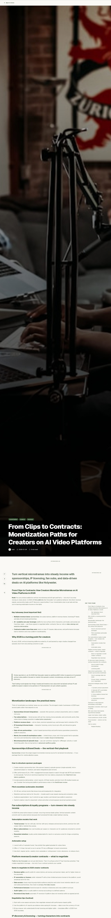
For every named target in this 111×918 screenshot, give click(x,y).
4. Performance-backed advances (97, 730)
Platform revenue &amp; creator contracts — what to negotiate (97, 681)
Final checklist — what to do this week (97, 752)
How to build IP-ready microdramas (97, 696)
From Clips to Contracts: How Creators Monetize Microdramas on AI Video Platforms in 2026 (98, 639)
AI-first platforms (38, 603)
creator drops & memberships (54, 741)
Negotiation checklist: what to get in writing (97, 738)
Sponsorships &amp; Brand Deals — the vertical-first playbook (98, 656)
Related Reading (95, 757)
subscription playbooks (43, 723)
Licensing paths (95, 700)
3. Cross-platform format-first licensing (99, 726)
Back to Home (9, 3)
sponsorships (35, 620)
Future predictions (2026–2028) (97, 748)
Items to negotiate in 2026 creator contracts (98, 685)
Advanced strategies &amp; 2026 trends (97, 715)
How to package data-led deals (98, 707)
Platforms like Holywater (20, 864)
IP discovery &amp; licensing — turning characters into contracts (97, 692)
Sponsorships (16, 756)
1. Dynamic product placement (99, 719)
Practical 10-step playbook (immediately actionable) (95, 734)
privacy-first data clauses (47, 888)
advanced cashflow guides (47, 746)
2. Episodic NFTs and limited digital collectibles (99, 722)
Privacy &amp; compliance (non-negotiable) (98, 711)
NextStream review (61, 786)
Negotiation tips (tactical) (98, 689)
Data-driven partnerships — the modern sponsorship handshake (97, 703)
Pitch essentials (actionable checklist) (99, 665)
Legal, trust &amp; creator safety (97, 746)
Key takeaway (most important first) (97, 644)
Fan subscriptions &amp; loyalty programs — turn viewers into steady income (97, 669)
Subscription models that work (98, 675)
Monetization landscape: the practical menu (96, 652)
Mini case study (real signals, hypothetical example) (96, 743)
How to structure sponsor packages (98, 660)
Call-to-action (92, 755)
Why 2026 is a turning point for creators (97, 648)
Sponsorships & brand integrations (26, 715)
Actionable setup (96, 678)
